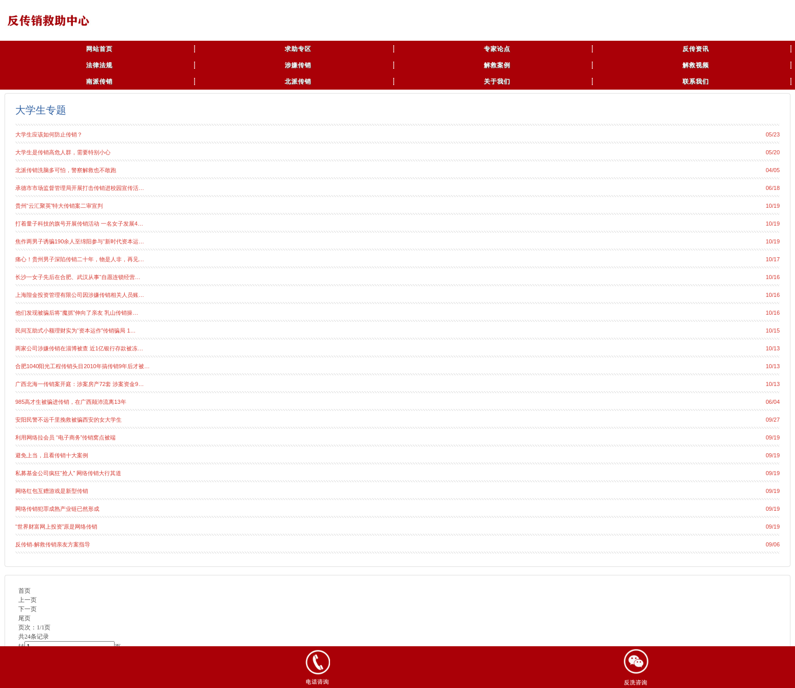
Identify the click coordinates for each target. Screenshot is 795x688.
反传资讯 (695, 48)
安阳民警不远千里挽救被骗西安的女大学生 (68, 420)
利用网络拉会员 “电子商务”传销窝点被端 (65, 437)
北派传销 (298, 81)
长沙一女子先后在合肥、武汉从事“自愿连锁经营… (78, 277)
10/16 (772, 277)
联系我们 (695, 81)
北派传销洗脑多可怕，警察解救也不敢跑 (65, 170)
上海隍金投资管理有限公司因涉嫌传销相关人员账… (79, 295)
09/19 (772, 437)
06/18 (772, 188)
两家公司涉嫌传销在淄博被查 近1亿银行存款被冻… (79, 348)
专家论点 (497, 48)
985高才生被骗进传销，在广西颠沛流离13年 (70, 402)
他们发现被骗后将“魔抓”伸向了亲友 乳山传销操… (76, 313)
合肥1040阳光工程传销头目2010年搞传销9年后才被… (82, 366)
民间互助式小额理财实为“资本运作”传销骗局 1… (75, 330)
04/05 (772, 170)
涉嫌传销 (298, 65)
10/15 (772, 330)
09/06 (772, 544)
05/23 (772, 134)
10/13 (772, 348)
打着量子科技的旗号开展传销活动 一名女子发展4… (79, 224)
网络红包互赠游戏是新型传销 (51, 491)
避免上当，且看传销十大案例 (51, 455)
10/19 (772, 206)
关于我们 (497, 81)
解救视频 (695, 65)
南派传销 (99, 81)
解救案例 (497, 65)
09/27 (772, 420)
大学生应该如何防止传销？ (49, 134)
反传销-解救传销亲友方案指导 (52, 544)
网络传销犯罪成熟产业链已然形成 (57, 509)
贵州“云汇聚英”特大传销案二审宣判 (59, 206)
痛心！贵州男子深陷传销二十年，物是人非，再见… (79, 259)
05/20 (772, 152)
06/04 (772, 402)
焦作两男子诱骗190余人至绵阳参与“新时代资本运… (79, 241)
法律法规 (99, 65)
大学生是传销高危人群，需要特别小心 (63, 152)
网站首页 (99, 48)
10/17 (772, 259)
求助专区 (298, 48)
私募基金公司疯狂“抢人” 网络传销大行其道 (68, 473)
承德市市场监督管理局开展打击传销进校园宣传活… (79, 188)
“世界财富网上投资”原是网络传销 (56, 527)
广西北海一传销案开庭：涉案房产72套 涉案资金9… (79, 384)
